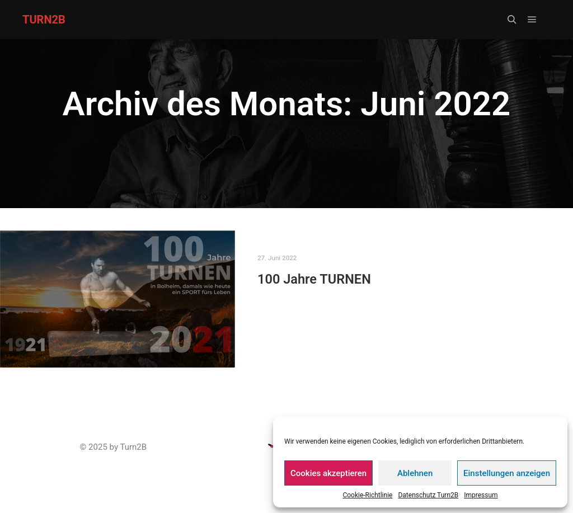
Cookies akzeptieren (328, 473)
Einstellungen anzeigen (506, 473)
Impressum (480, 495)
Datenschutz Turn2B (428, 495)
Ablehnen (415, 473)
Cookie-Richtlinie (367, 495)
